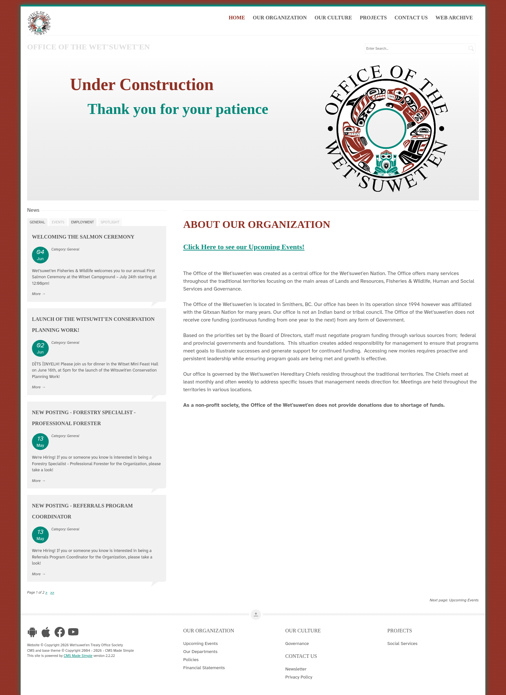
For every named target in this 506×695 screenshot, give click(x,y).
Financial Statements (204, 667)
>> (52, 592)
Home (240, 19)
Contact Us (414, 19)
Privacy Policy (298, 676)
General (37, 221)
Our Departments (200, 651)
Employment (82, 221)
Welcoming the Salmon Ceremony (83, 236)
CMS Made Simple (78, 655)
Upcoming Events (464, 599)
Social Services (402, 643)
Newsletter (296, 668)
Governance (297, 643)
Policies (191, 659)
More (36, 293)
